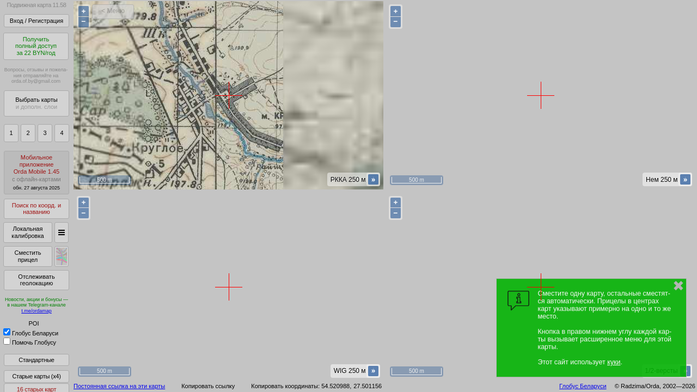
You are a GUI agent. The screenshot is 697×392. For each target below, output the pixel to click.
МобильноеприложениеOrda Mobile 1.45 (36, 172)
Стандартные (36, 360)
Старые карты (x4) (36, 376)
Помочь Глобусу (29, 342)
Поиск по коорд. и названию (36, 209)
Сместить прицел (27, 256)
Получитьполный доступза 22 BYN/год (36, 46)
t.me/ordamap (36, 311)
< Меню (113, 11)
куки (613, 362)
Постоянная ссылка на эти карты (119, 386)
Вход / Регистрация (36, 20)
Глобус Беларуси (30, 333)
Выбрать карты (36, 103)
